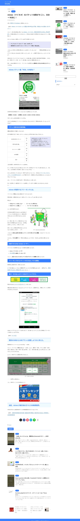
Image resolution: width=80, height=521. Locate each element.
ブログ (10, 416)
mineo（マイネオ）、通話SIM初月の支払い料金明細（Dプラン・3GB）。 (69, 51)
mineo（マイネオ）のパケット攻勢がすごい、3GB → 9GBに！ (69, 24)
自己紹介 (37, 512)
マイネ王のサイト (20, 278)
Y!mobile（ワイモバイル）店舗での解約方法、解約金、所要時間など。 (69, 62)
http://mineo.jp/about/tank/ (40, 224)
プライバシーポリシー (44, 512)
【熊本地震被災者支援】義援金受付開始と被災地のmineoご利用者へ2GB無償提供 (30, 406)
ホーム (32, 512)
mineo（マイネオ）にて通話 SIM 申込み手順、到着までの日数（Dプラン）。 (29, 26)
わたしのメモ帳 (40, 514)
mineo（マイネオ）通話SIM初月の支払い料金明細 (35, 29)
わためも (7, 3)
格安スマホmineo (14, 23)
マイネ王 (12, 248)
